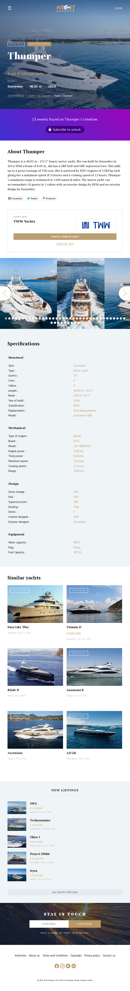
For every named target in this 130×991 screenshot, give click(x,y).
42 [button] (68, 323)
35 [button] (121, 318)
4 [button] (16, 318)
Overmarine (35, 828)
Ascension (15, 753)
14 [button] (50, 318)
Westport (12, 632)
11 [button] (40, 318)
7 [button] (26, 318)
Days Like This (18, 627)
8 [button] (30, 318)
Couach (11, 758)
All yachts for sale (65, 892)
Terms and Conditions (55, 955)
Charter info (65, 244)
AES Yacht (34, 862)
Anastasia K (75, 690)
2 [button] (9, 318)
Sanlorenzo (35, 845)
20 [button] (70, 318)
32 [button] (111, 318)
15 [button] (53, 318)
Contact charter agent (65, 236)
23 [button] (80, 318)
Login (118, 8)
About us (34, 955)
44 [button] (75, 323)
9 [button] (33, 318)
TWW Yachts (24, 221)
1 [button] (6, 318)
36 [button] (124, 318)
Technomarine (40, 820)
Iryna (33, 870)
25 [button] (87, 318)
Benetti (70, 695)
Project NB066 (40, 854)
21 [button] (73, 318)
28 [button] (97, 318)
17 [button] (60, 318)
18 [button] (63, 318)
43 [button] (72, 323)
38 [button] (55, 323)
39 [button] (58, 323)
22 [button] (77, 318)
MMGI (10, 695)
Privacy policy (92, 955)
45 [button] (78, 323)
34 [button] (117, 318)
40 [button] (62, 323)
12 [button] (43, 318)
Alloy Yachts (72, 758)
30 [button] (104, 318)
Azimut (33, 812)
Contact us (109, 955)
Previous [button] (5, 293)
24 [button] (84, 318)
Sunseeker (15, 86)
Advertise (20, 955)
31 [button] (107, 318)
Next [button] (124, 293)
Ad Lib (71, 753)
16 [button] (57, 318)
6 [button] (23, 318)
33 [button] (114, 318)
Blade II (13, 690)
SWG (33, 803)
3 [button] (13, 318)
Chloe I (35, 837)
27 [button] (94, 318)
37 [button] (51, 323)
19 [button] (67, 318)
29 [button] (100, 318)
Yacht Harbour (66, 9)
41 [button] (65, 323)
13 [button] (46, 318)
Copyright (76, 955)
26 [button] (90, 318)
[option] (28, 293)
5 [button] (19, 318)
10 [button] (36, 318)
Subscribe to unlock (67, 129)
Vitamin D (74, 627)
